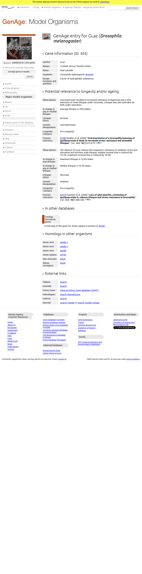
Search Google (67, 302)
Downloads (10, 143)
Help (7, 138)
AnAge (89, 74)
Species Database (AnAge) (54, 322)
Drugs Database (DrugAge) (54, 340)
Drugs (36, 7)
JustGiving (104, 2)
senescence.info (120, 320)
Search (30, 76)
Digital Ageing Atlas (51, 350)
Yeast (7, 115)
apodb (63, 250)
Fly (6, 106)
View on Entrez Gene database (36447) (79, 290)
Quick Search (132, 8)
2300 (63, 138)
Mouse (8, 102)
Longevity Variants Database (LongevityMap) (55, 331)
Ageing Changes (73, 7)
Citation (9, 147)
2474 (63, 195)
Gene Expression (85, 320)
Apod (62, 259)
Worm (8, 111)
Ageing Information (95, 7)
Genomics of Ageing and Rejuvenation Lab (123, 323)
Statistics (9, 130)
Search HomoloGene (70, 294)
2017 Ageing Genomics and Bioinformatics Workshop (90, 343)
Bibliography (11, 92)
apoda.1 (64, 246)
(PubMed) (98, 143)
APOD (102, 226)
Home (10, 322)
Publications (12, 347)
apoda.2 (64, 242)
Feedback (9, 152)
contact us (62, 359)
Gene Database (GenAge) (54, 320)
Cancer (81, 322)
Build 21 (7, 63)
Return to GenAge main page (19, 67)
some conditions (133, 359)
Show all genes (12, 88)
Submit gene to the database (19, 122)
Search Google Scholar (89, 302)
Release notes (12, 134)
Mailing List (12, 341)
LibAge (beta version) (52, 353)
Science (10, 349)
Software (82, 331)
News (9, 344)
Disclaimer (12, 327)
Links (9, 338)
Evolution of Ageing (86, 328)
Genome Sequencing (87, 325)
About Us (11, 325)
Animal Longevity (52, 7)
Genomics (24, 7)
